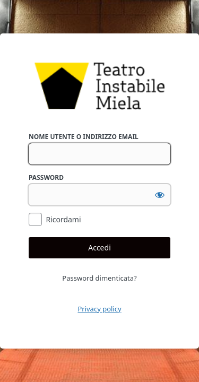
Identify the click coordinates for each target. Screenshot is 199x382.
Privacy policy (99, 309)
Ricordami (63, 219)
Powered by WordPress (99, 86)
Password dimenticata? (99, 278)
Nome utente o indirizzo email (84, 136)
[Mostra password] (159, 194)
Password (46, 177)
